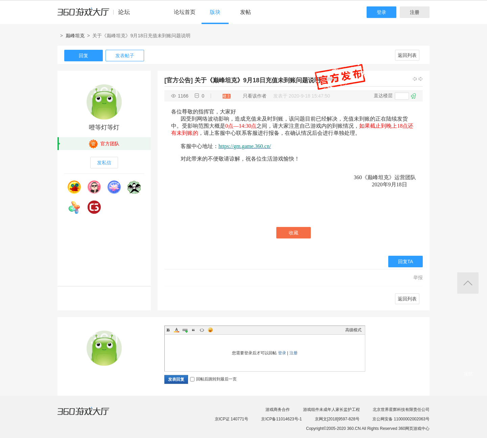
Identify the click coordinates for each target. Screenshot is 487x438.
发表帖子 (124, 55)
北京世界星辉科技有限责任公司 (401, 409)
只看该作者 (254, 96)
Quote (193, 330)
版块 (215, 12)
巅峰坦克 (75, 35)
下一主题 (421, 79)
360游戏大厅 (90, 415)
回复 (83, 55)
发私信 (104, 162)
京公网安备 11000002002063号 (401, 419)
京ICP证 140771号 (231, 419)
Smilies (210, 330)
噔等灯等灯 (104, 127)
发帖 (245, 12)
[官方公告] (178, 80)
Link (185, 330)
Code (202, 330)
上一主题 (415, 79)
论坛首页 (184, 12)
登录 (381, 12)
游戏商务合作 (277, 409)
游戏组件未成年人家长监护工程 (331, 409)
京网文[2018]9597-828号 (337, 419)
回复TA (405, 261)
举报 (418, 277)
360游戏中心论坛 (96, 14)
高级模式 (353, 330)
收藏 (293, 232)
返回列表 (407, 55)
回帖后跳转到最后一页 (213, 379)
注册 (414, 12)
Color (176, 330)
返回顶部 (468, 283)
